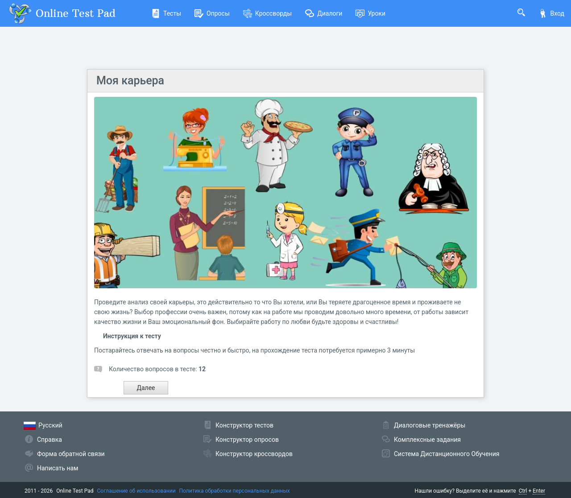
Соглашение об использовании (136, 491)
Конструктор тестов (244, 425)
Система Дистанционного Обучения (446, 453)
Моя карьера (130, 80)
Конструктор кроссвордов (254, 453)
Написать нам (57, 468)
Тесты (166, 13)
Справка (49, 439)
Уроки (370, 13)
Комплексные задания (427, 439)
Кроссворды (267, 13)
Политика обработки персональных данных (234, 491)
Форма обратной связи (71, 453)
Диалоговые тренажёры (429, 425)
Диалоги (323, 13)
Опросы (212, 13)
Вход (551, 13)
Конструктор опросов (247, 439)
